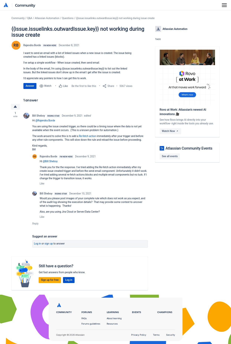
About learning (114, 318)
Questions (67, 18)
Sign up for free (50, 279)
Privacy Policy (138, 334)
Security (170, 334)
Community (25, 5)
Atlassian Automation (47, 18)
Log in (37, 243)
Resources (112, 323)
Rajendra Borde (32, 45)
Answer (30, 85)
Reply (35, 223)
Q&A (29, 18)
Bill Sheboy (38, 115)
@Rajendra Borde (45, 120)
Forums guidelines (90, 323)
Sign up (48, 243)
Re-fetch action (87, 136)
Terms (156, 334)
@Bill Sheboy (50, 161)
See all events (170, 156)
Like (42, 183)
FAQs (84, 318)
